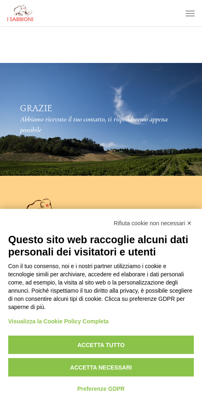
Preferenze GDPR (101, 388)
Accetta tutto (101, 345)
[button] (190, 13)
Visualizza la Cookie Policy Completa (58, 321)
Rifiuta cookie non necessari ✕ (153, 223)
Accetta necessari (101, 367)
